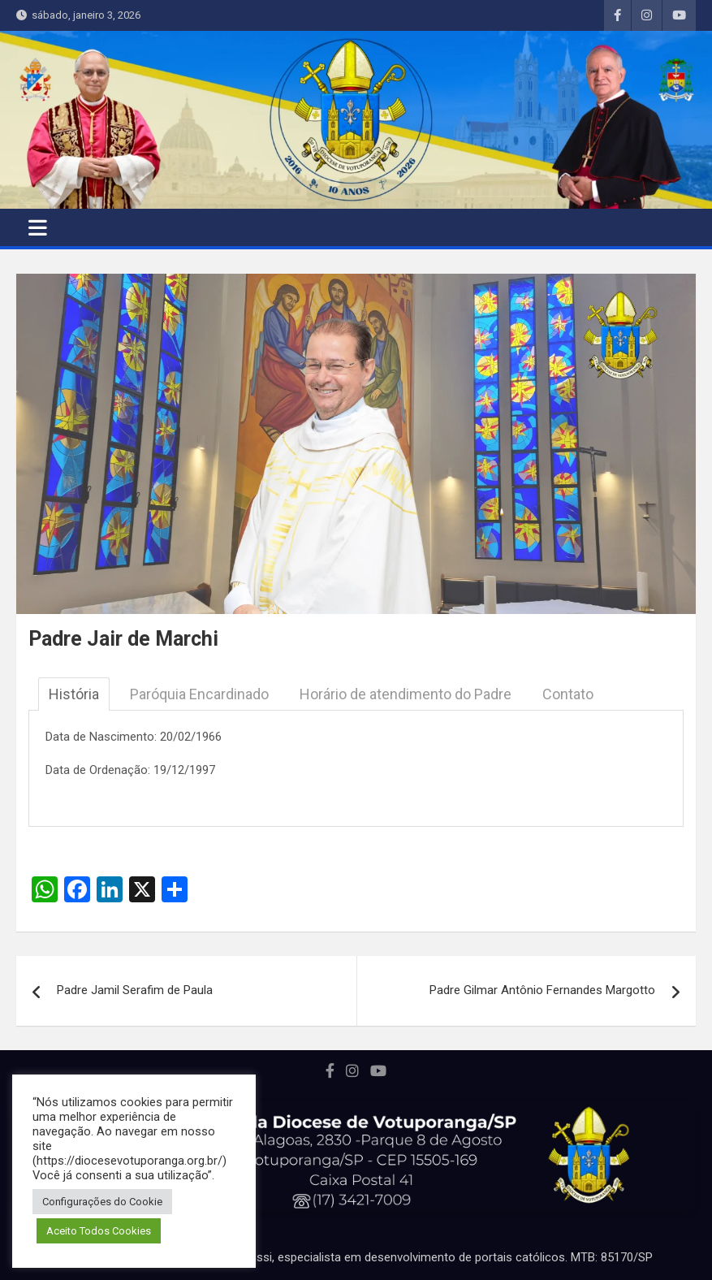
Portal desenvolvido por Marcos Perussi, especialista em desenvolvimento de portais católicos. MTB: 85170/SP (356, 1257)
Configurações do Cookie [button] (102, 1202)
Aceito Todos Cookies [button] (98, 1231)
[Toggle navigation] (37, 227)
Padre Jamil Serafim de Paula (135, 990)
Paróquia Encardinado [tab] (199, 694)
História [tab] (74, 694)
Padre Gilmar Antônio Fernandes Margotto (542, 990)
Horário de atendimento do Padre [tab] (405, 694)
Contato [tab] (567, 694)
